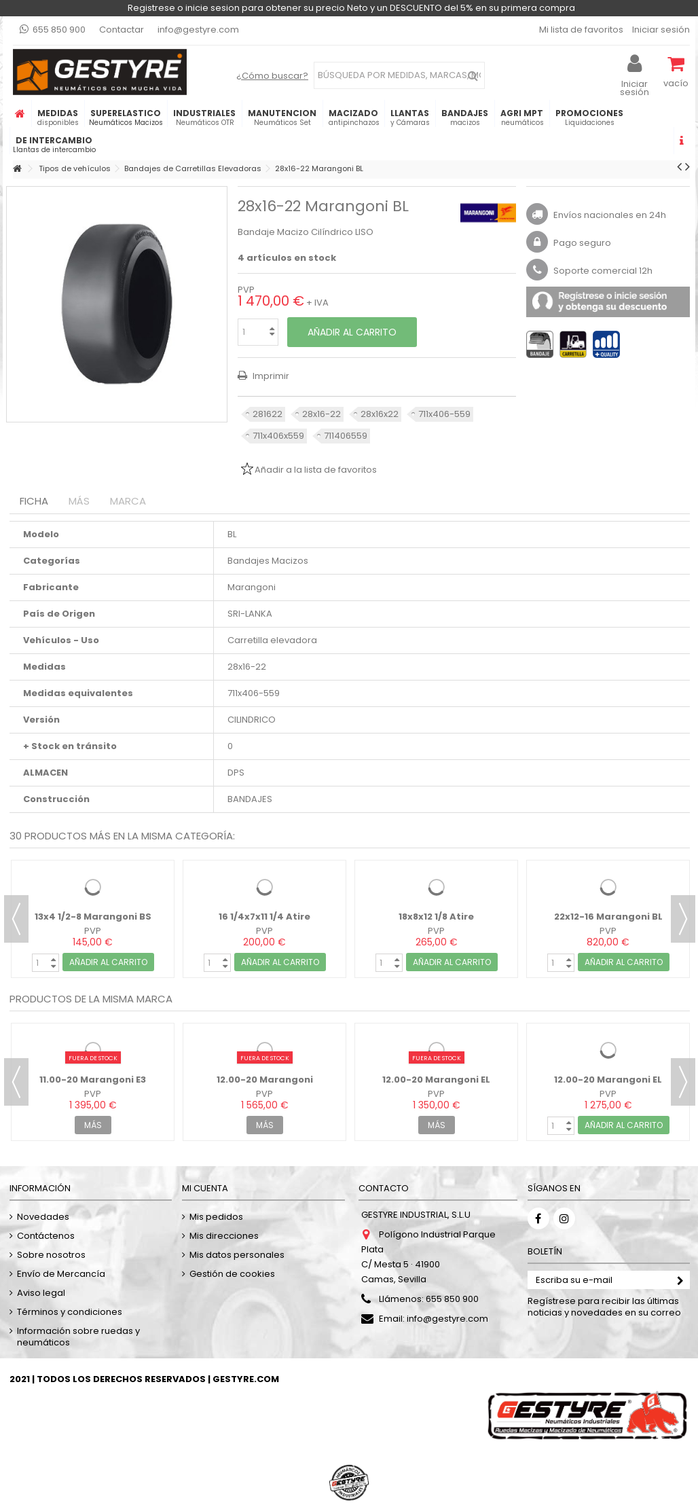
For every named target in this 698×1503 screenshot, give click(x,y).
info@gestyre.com (198, 29)
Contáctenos (46, 1236)
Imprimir (270, 375)
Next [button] (683, 919)
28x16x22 (380, 414)
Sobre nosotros (51, 1255)
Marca (128, 501)
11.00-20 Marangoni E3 (92, 1079)
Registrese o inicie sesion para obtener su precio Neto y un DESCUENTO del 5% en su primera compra (351, 7)
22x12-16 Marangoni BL (608, 916)
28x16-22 (321, 414)
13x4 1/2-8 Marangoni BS (93, 916)
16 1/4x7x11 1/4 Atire (264, 916)
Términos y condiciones (69, 1312)
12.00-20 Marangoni (265, 1079)
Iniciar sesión (660, 29)
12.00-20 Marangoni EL (436, 1079)
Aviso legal (41, 1293)
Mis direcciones (224, 1236)
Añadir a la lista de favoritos (316, 469)
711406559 (345, 435)
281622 (267, 414)
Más (79, 501)
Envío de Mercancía (61, 1274)
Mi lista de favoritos (580, 29)
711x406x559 (278, 435)
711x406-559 (444, 414)
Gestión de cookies (232, 1274)
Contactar (121, 29)
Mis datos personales (236, 1255)
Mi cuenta (205, 1188)
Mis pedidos (216, 1217)
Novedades (43, 1217)
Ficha (34, 501)
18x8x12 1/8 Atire (436, 916)
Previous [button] (16, 919)
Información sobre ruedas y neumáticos (78, 1336)
